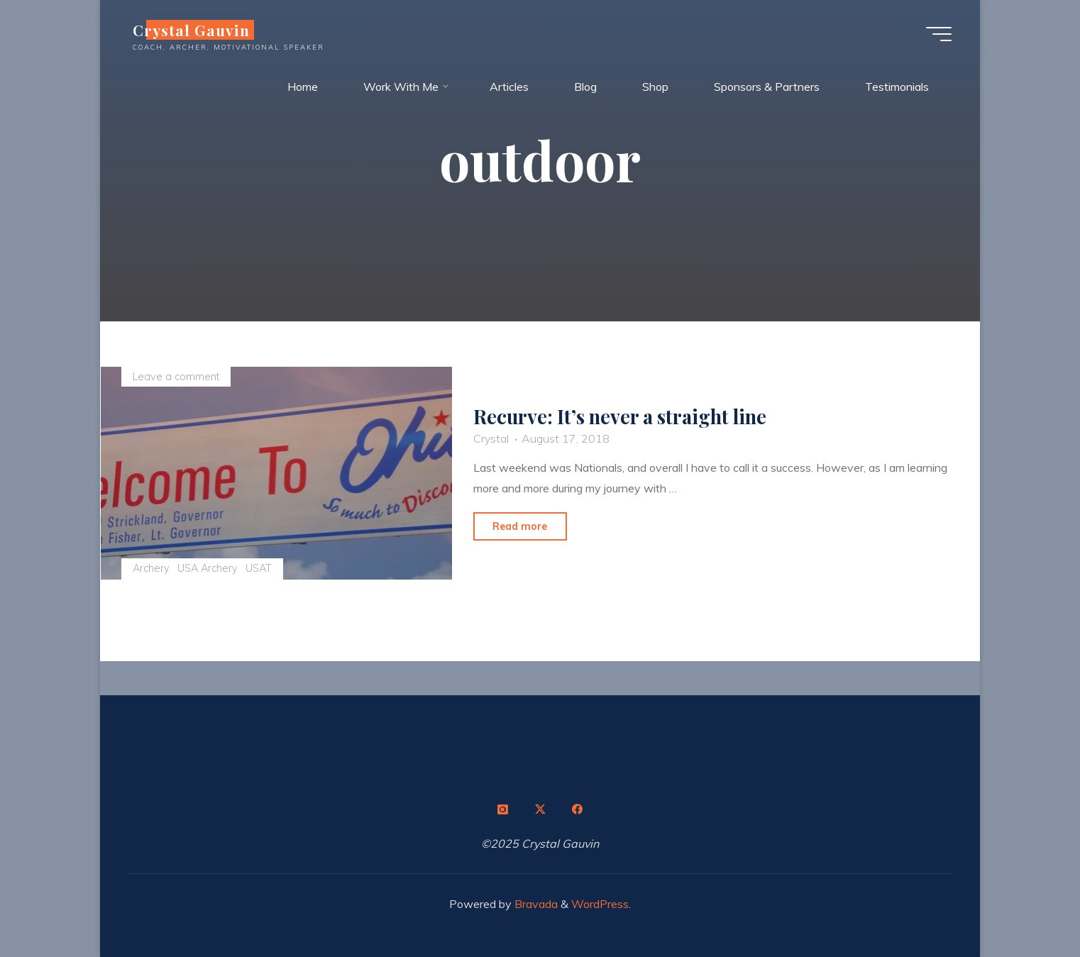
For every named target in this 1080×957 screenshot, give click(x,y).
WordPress (600, 904)
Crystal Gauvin (191, 30)
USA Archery (207, 568)
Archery (151, 568)
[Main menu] (939, 34)
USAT (259, 568)
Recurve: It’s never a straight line (619, 417)
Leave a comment (176, 376)
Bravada (535, 904)
